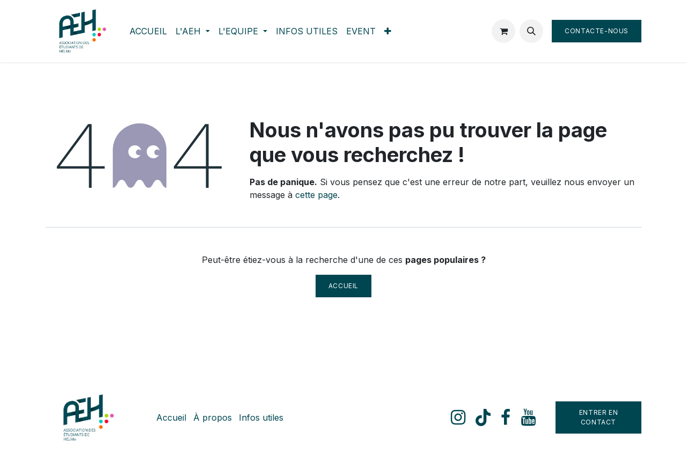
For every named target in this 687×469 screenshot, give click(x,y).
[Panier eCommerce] (503, 31)
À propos (212, 417)
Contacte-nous (596, 31)
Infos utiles (261, 417)
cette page (316, 194)
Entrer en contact (598, 417)
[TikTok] (483, 417)
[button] (531, 31)
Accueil (343, 286)
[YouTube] (528, 417)
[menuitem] (148, 31)
